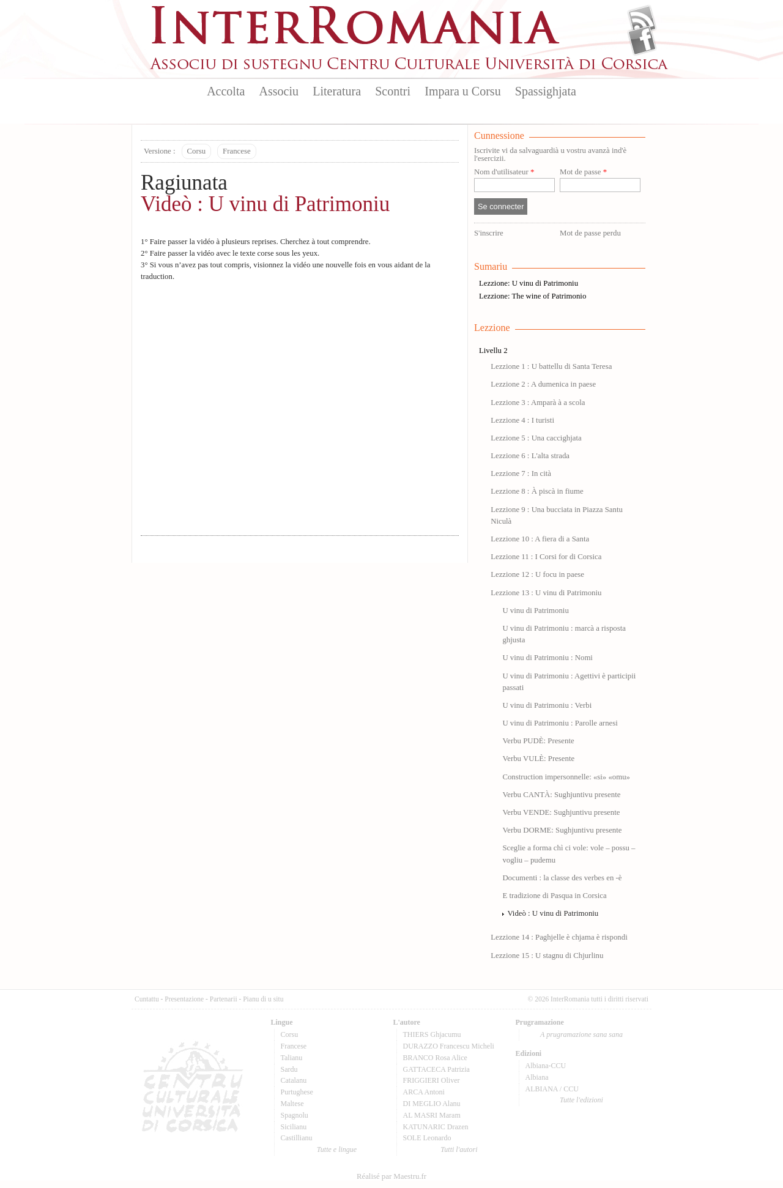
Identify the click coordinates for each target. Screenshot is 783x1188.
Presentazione (184, 999)
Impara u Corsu (462, 91)
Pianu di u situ (263, 999)
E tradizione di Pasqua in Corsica (554, 895)
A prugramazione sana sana (581, 1034)
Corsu (196, 151)
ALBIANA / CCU (552, 1089)
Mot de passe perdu (590, 233)
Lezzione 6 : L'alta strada (530, 455)
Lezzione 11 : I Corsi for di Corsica (546, 556)
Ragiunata (184, 183)
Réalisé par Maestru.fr (391, 1176)
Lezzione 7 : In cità (521, 473)
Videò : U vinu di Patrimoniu (265, 204)
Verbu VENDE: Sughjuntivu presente (561, 812)
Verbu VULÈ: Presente (538, 758)
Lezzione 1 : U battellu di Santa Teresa (551, 366)
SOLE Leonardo (427, 1138)
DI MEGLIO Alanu (432, 1103)
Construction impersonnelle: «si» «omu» (566, 777)
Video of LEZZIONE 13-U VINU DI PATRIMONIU (300, 405)
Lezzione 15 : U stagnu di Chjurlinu (547, 955)
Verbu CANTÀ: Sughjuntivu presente (561, 794)
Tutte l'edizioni (581, 1100)
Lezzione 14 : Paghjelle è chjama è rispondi (559, 937)
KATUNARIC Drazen (436, 1127)
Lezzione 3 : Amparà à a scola (538, 402)
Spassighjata (545, 91)
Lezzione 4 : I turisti (522, 420)
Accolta (226, 91)
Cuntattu (147, 999)
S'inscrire (488, 233)
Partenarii (223, 999)
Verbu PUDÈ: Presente (538, 741)
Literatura (337, 91)
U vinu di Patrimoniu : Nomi (547, 657)
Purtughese (297, 1092)
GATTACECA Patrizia (436, 1069)
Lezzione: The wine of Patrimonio (532, 296)
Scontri (392, 91)
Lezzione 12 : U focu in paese (537, 574)
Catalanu (294, 1080)
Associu (279, 91)
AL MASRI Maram (432, 1115)
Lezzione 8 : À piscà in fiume (537, 491)
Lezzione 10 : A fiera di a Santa (540, 539)
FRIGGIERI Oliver (431, 1080)
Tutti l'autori (458, 1149)
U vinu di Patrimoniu (535, 610)
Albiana (537, 1077)
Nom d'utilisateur (504, 172)
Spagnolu (294, 1115)
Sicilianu (294, 1127)
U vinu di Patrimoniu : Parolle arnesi (559, 723)
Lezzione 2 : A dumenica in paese (543, 384)
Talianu (292, 1057)
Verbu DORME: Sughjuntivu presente (562, 830)
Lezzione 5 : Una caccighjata (536, 438)
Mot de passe (583, 172)
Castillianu (297, 1138)
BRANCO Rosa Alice (435, 1057)
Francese (236, 151)
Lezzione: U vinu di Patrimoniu (528, 283)
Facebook (642, 40)
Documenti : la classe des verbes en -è (562, 878)
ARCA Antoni (424, 1092)
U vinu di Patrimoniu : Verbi (547, 705)
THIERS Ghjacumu (432, 1034)
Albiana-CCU (545, 1065)
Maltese (292, 1103)
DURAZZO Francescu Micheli (448, 1046)
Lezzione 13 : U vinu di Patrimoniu (546, 592)
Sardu (289, 1069)
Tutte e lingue (337, 1149)
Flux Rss (642, 20)
